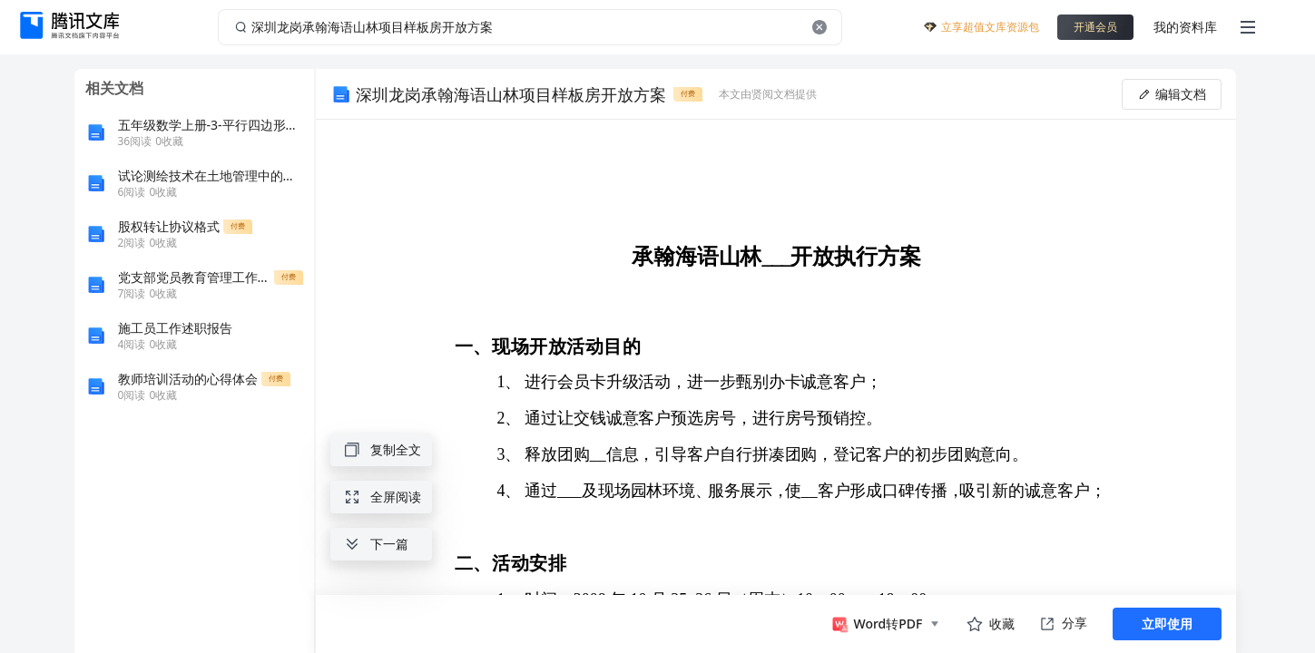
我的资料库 (1185, 26)
